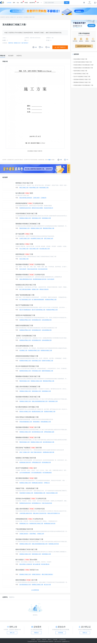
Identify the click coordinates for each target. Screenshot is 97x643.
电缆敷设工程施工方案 (25, 482)
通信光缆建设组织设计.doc (27, 570)
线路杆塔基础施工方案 (47, 370)
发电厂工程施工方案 (24, 452)
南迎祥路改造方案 (24, 254)
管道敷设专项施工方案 (49, 411)
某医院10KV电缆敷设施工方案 (25, 315)
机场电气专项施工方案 (47, 360)
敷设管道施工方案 (43, 187)
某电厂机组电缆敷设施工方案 (25, 295)
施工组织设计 (20, 17)
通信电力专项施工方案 (25, 411)
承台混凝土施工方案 (44, 248)
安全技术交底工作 (48, 208)
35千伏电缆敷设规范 (36, 472)
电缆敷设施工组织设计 (37, 482)
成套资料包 (32, 2)
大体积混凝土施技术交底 (25, 513)
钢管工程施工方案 (23, 187)
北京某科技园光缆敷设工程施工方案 (82, 62)
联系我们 (39, 639)
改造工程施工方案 (23, 258)
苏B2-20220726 (57, 641)
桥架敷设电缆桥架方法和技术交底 (29, 203)
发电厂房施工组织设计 (36, 452)
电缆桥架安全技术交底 (25, 208)
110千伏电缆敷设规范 (24, 472)
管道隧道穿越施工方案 (39, 493)
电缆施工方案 (35, 289)
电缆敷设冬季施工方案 (50, 299)
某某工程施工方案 (33, 248)
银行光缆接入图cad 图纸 (26, 559)
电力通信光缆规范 (24, 193)
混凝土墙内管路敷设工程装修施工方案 (28, 386)
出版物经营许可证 (66, 641)
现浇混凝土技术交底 (53, 543)
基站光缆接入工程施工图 (25, 564)
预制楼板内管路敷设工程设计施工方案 (28, 376)
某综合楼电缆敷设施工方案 (24, 346)
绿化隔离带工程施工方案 (37, 238)
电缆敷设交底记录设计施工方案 (26, 285)
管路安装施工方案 (36, 218)
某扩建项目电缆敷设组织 (26, 478)
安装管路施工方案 (46, 218)
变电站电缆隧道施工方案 (25, 421)
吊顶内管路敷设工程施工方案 (80, 73)
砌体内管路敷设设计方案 (26, 580)
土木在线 (9, 2)
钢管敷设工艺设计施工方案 (24, 183)
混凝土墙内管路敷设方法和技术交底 (30, 509)
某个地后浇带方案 (24, 234)
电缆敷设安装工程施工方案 (36, 523)
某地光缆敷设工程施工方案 (80, 59)
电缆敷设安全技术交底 (25, 503)
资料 (14, 2)
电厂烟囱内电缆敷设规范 (38, 299)
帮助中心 (50, 639)
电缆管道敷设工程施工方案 (80, 70)
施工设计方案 (47, 584)
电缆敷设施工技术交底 (49, 523)
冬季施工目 (47, 482)
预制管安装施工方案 (24, 228)
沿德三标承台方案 (24, 244)
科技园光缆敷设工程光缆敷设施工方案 (83, 67)
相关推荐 (5, 177)
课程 (22, 2)
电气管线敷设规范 (47, 472)
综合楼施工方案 (23, 350)
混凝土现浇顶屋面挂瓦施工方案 (40, 401)
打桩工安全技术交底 (32, 269)
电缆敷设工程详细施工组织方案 (26, 458)
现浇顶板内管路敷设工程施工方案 (82, 79)
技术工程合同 (22, 269)
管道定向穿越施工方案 (52, 493)
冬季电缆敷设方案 (36, 462)
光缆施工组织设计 (23, 533)
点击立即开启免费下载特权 (84, 46)
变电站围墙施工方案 (46, 421)
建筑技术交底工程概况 (37, 208)
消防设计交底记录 (43, 289)
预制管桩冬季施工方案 (48, 228)
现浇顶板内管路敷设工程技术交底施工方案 (29, 539)
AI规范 (26, 2)
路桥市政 (8, 17)
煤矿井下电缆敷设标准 (25, 309)
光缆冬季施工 (32, 533)
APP (38, 2)
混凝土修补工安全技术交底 (39, 513)
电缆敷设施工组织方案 (48, 452)
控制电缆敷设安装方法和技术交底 (29, 519)
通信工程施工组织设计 (47, 574)
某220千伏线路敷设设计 (26, 468)
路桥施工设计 (13, 17)
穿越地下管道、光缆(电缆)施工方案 (27, 488)
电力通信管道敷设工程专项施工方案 (27, 407)
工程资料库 (2, 17)
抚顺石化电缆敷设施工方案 (24, 325)
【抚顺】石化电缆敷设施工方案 (26, 335)
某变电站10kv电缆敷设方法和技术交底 (31, 498)
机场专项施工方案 (36, 360)
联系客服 (60, 632)
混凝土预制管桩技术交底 (25, 279)
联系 (49, 159)
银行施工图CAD (45, 564)
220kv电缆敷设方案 (46, 319)
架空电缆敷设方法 (36, 503)
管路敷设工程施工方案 (25, 218)
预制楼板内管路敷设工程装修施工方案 (28, 224)
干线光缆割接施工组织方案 (24, 529)
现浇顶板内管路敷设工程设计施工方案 (28, 397)
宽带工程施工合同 (48, 238)
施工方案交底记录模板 (25, 289)
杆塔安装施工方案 (36, 370)
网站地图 (55, 639)
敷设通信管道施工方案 (37, 411)
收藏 (60, 160)
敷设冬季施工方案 (33, 187)
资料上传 (12, 632)
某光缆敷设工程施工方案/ (29, 17)
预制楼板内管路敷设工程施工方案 (82, 82)
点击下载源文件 (61, 47)
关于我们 (33, 639)
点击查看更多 (35, 590)
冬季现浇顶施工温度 (49, 431)
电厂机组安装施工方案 (25, 299)
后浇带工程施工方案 (24, 238)
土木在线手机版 (62, 639)
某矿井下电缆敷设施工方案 (24, 305)
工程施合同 (43, 197)
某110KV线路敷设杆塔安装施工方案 (27, 366)
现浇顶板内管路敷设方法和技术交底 (30, 264)
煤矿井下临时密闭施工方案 (38, 309)
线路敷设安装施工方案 (25, 370)
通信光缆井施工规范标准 (25, 197)
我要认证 (85, 632)
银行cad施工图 (36, 564)
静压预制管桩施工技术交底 (39, 279)
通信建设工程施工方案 (25, 574)
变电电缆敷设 (36, 421)
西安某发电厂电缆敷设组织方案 (29, 447)
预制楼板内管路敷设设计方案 (28, 437)
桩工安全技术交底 (42, 269)
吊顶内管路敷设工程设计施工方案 (26, 213)
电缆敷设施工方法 (23, 523)
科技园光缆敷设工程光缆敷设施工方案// (83, 65)
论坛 (18, 2)
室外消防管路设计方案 (37, 431)
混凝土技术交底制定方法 (53, 513)
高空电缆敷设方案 (36, 319)
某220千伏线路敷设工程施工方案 (81, 76)
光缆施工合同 (40, 533)
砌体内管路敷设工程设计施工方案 (26, 549)
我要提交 (36, 632)
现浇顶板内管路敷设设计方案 (28, 427)
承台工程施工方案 (23, 248)
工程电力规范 (36, 197)
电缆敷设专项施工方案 (46, 350)
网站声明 (44, 639)
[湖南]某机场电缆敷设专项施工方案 (27, 356)
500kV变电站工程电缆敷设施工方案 (27, 417)
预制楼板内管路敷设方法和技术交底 (30, 274)
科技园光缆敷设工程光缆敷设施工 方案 (83, 85)
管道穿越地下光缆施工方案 (26, 493)
